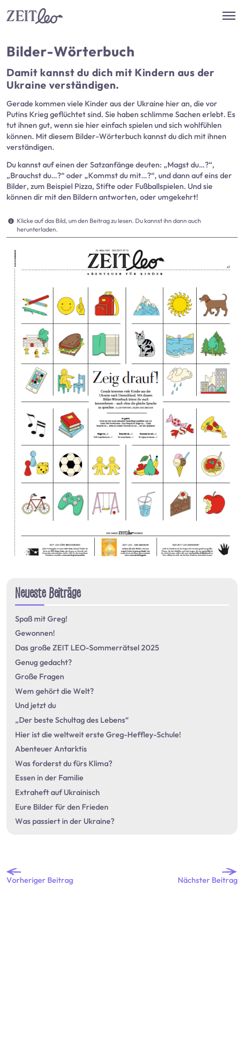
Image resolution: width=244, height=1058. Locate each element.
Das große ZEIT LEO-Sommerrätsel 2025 (87, 648)
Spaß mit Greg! (41, 619)
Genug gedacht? (43, 662)
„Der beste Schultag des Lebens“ (72, 720)
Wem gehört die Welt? (54, 691)
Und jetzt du (35, 705)
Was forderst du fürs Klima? (63, 763)
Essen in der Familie (49, 778)
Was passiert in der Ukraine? (64, 821)
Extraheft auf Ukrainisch (57, 792)
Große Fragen (39, 676)
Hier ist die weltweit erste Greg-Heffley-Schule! (98, 734)
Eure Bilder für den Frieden (61, 807)
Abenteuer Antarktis (51, 749)
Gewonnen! (35, 633)
